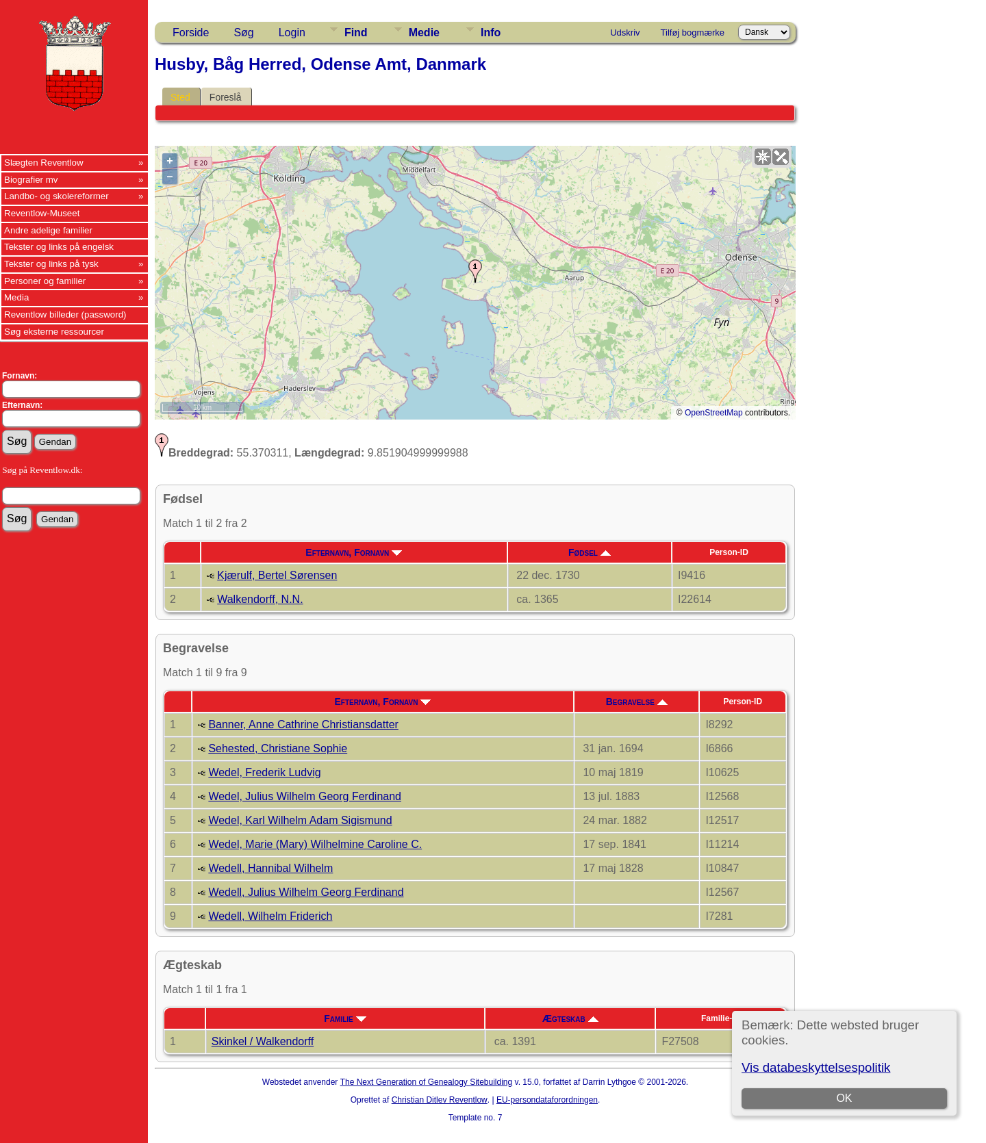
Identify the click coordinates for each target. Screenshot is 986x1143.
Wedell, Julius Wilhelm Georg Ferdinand (305, 892)
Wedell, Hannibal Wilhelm (270, 868)
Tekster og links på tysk (51, 264)
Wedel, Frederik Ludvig (264, 772)
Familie (345, 1018)
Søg (243, 32)
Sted (180, 97)
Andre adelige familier (48, 230)
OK (844, 1098)
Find (356, 32)
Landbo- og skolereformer (56, 196)
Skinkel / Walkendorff (263, 1041)
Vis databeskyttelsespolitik (816, 1067)
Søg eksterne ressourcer (54, 331)
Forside (191, 32)
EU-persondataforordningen (547, 1100)
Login (292, 32)
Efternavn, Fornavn (353, 552)
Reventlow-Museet (41, 213)
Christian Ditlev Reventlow (440, 1100)
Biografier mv (31, 180)
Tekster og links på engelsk (59, 247)
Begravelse (637, 701)
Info (491, 32)
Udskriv (625, 32)
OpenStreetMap (714, 413)
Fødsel (589, 552)
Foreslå (226, 97)
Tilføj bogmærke (692, 32)
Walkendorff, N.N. (260, 599)
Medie (424, 32)
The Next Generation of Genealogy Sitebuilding (426, 1082)
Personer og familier (45, 281)
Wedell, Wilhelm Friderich (270, 916)
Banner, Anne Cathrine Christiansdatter (303, 724)
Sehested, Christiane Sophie (277, 748)
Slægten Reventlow (44, 162)
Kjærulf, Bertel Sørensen (277, 575)
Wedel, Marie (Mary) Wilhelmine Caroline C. (315, 844)
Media (16, 297)
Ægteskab (570, 1018)
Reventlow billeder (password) (65, 314)
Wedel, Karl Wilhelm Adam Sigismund (300, 820)
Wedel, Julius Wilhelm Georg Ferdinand (304, 796)
